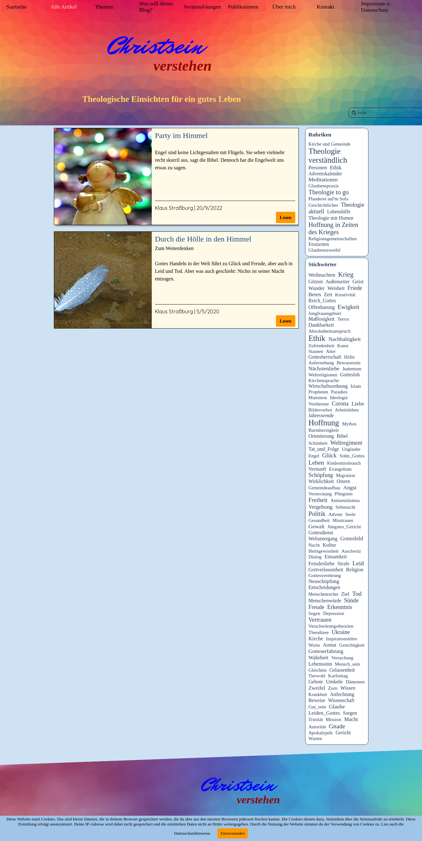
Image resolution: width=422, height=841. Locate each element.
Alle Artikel (64, 7)
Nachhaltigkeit (345, 339)
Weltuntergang (323, 538)
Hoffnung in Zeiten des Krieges (333, 228)
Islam (355, 386)
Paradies (339, 391)
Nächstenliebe (324, 369)
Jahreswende (321, 415)
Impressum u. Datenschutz (376, 7)
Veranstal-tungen (202, 7)
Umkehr (334, 682)
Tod (357, 593)
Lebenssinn (320, 664)
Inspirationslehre (341, 638)
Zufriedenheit (322, 345)
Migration (345, 475)
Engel (314, 455)
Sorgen (350, 713)
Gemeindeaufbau (325, 487)
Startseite (16, 7)
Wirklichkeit (321, 481)
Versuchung (342, 657)
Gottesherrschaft (325, 357)
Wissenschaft (341, 700)
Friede (355, 288)
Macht (351, 719)
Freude (316, 607)
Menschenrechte (324, 594)
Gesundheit (319, 520)
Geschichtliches (323, 205)
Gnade (337, 726)
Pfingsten (344, 493)
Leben (316, 462)
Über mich (284, 7)
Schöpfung (321, 475)
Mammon (318, 397)
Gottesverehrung (325, 575)
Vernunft (317, 469)
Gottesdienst (321, 532)
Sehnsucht (345, 507)
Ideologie (339, 397)
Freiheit (318, 500)
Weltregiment (346, 442)
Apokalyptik (321, 732)
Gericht (343, 732)
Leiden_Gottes (324, 713)
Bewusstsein (349, 362)
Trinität (316, 719)
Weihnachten (322, 275)
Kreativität (345, 294)
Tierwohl (317, 675)
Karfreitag (338, 675)
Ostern (343, 481)
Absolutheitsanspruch (330, 331)
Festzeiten (319, 244)
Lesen (285, 217)
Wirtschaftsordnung (328, 386)
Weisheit (335, 288)
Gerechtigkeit (351, 645)
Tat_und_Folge (324, 449)
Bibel (342, 436)
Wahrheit (319, 658)
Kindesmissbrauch (344, 463)
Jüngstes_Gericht (344, 526)
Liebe (357, 403)
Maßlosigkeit (322, 319)
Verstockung (320, 493)
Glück (329, 455)
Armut (329, 645)
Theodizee (319, 632)
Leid (358, 563)
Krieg (345, 274)
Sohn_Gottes (352, 455)
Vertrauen (320, 619)
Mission (334, 719)
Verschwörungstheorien (331, 626)
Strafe (343, 563)
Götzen (316, 281)
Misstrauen (342, 520)
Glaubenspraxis (324, 185)
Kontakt (326, 7)
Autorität (317, 726)
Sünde (351, 600)
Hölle (349, 357)
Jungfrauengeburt (325, 313)
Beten (315, 295)
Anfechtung (342, 694)
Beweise (317, 700)
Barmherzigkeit (324, 430)
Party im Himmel (181, 135)
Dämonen (355, 681)
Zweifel (317, 688)
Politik (317, 513)
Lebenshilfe (339, 211)
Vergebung (321, 507)
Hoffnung (324, 422)
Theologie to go (329, 192)
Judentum (351, 368)
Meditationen (323, 180)
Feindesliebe (322, 564)
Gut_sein (317, 706)
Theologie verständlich (328, 155)
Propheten (318, 391)
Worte (314, 645)
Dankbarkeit (321, 325)
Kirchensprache (324, 380)
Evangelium (340, 469)
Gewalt (317, 526)
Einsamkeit (335, 556)
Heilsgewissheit (324, 551)
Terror (343, 319)
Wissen (347, 688)
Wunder (317, 288)
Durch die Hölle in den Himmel (203, 239)
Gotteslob (350, 374)
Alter (331, 351)
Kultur (329, 545)
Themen (104, 7)
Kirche (316, 639)
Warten (315, 738)
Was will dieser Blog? (156, 7)
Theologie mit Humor (331, 218)
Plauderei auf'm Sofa (328, 198)
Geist (357, 282)
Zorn (332, 688)
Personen (318, 167)
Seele (350, 514)
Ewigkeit (349, 307)
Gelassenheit (342, 670)
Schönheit (318, 443)
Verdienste (319, 403)
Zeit (328, 295)
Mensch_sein (347, 664)
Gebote (316, 681)
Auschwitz (351, 551)
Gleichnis (318, 670)
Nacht (314, 545)
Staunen (316, 351)
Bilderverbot (320, 409)
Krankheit (318, 694)
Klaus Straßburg (174, 208)
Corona (340, 403)
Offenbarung (322, 307)
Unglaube (351, 449)
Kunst (342, 345)
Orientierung (321, 436)
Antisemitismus (345, 500)
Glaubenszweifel (325, 250)
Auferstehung (321, 362)
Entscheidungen (324, 587)
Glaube (337, 706)
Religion (354, 569)
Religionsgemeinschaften (333, 238)
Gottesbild (351, 539)
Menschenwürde (325, 600)
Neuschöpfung (324, 581)
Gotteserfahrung (326, 651)
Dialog (315, 556)
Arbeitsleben (347, 409)
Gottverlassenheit (326, 569)
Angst (349, 487)
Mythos (349, 423)
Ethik (336, 168)
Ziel (345, 594)
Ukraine (340, 632)
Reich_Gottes (322, 300)
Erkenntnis (339, 607)
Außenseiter (338, 281)
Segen (315, 613)
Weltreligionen (323, 374)
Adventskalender (325, 173)
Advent (335, 514)
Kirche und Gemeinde (330, 144)
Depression (333, 613)
